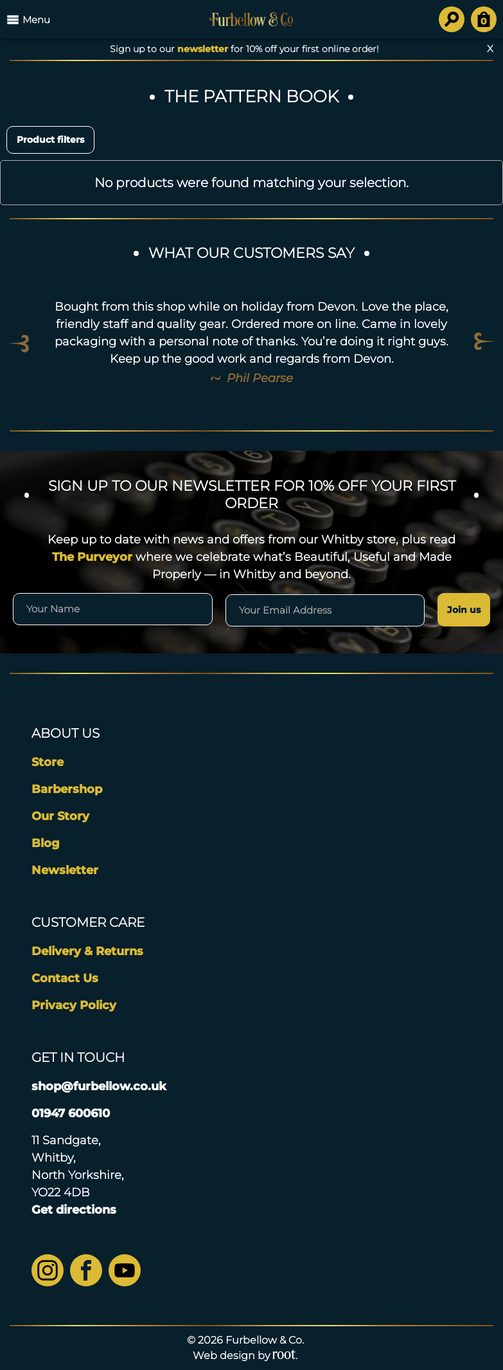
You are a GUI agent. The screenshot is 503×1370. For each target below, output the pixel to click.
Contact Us (64, 978)
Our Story (60, 816)
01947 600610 (70, 1113)
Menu (28, 19)
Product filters (50, 139)
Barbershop (66, 789)
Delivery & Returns (87, 951)
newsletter (202, 49)
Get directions (73, 1210)
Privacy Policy (73, 1005)
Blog (45, 843)
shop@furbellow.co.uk (98, 1086)
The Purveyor (92, 557)
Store (47, 762)
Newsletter (64, 870)
